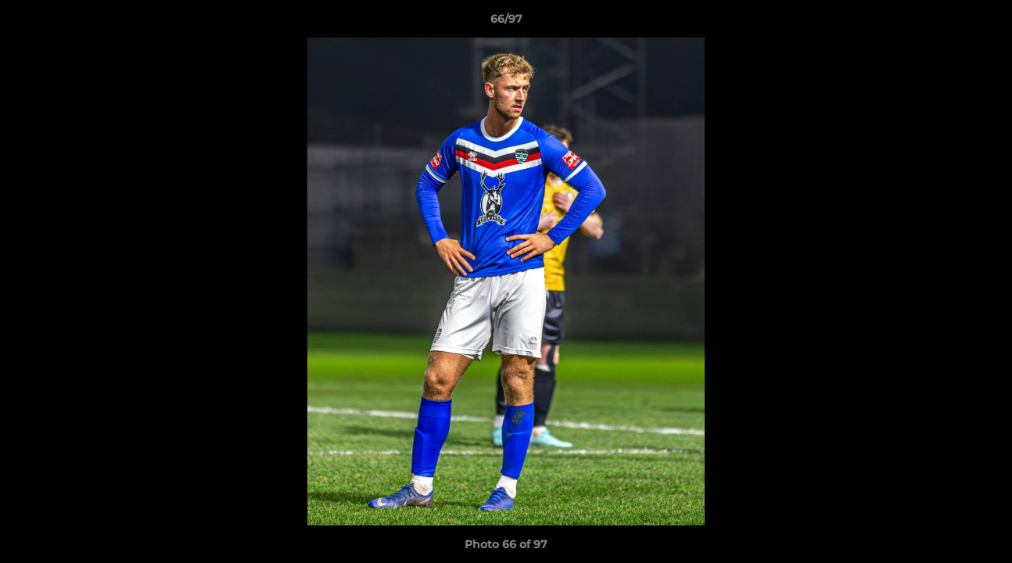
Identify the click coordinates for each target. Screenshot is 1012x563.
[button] (983, 23)
